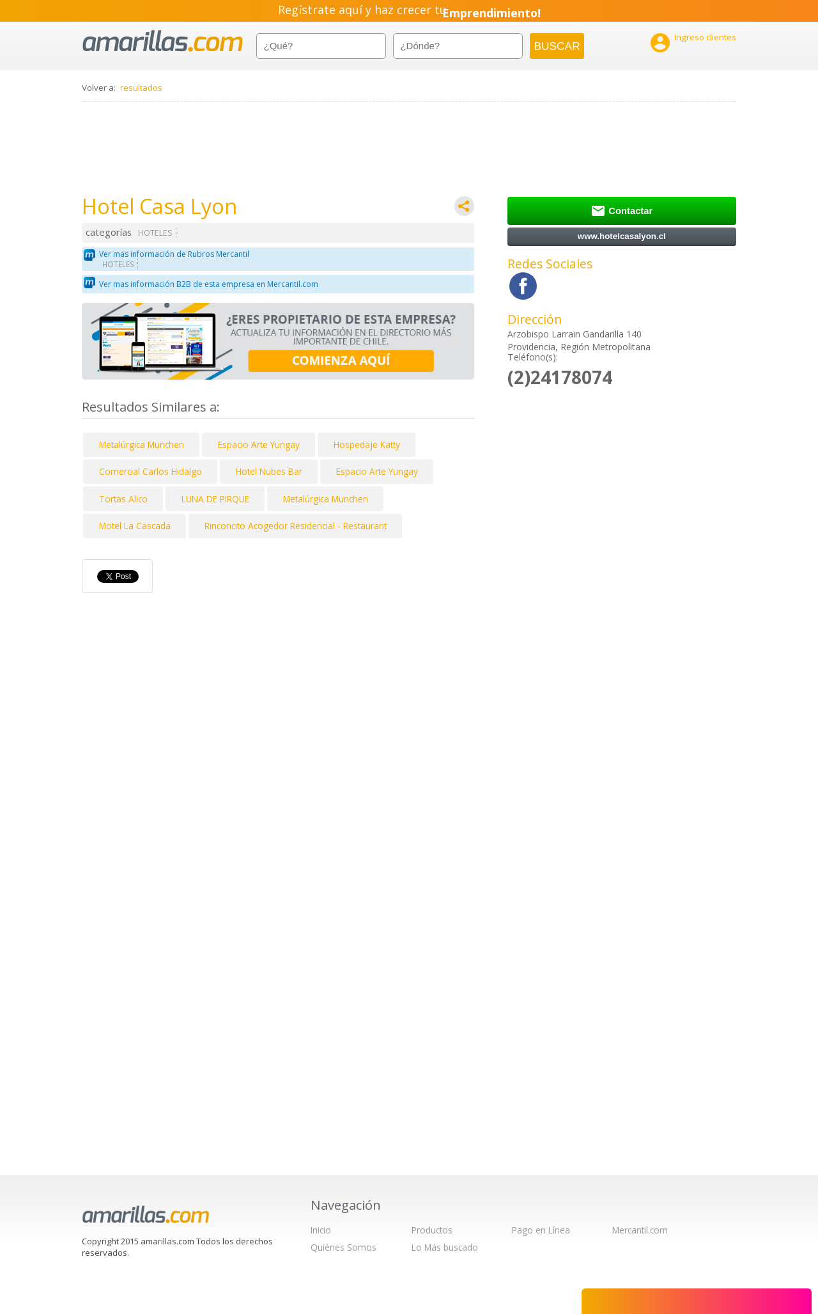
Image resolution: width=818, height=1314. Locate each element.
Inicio (321, 1230)
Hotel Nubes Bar (269, 471)
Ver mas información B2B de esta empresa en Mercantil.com (208, 284)
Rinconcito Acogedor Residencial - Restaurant (295, 526)
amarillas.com (162, 41)
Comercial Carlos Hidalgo (150, 471)
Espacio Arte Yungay (259, 444)
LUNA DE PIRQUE (215, 499)
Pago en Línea (541, 1230)
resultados (141, 87)
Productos (432, 1230)
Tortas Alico (123, 499)
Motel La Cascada (135, 526)
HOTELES (155, 233)
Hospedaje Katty (367, 444)
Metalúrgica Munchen (141, 444)
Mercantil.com (640, 1230)
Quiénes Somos (343, 1247)
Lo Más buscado (445, 1247)
